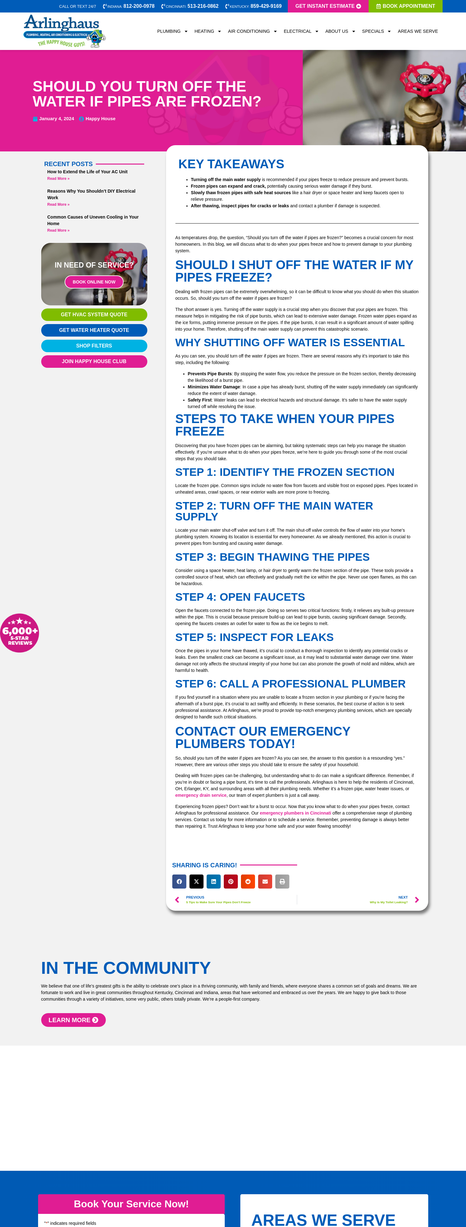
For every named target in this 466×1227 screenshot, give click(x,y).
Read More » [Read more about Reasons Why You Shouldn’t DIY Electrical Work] (58, 204)
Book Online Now (94, 281)
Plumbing (173, 31)
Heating (208, 31)
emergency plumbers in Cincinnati (295, 813)
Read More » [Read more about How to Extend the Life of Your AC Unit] (58, 178)
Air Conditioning (252, 31)
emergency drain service (201, 795)
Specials (377, 31)
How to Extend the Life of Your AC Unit (87, 171)
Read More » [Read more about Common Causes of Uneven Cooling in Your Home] (58, 230)
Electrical (301, 31)
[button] (179, 882)
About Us (340, 31)
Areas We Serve (418, 31)
